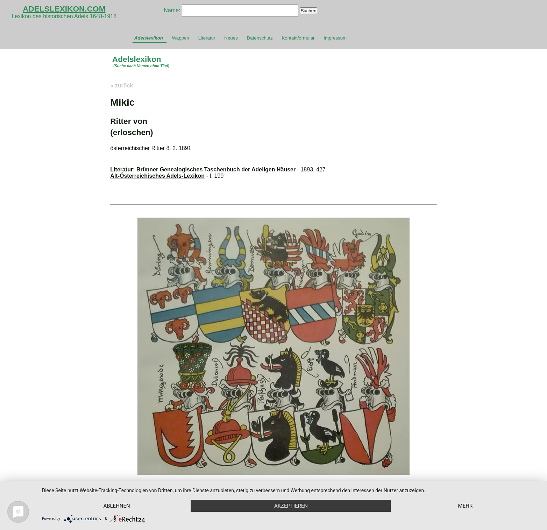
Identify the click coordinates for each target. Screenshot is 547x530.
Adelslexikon (148, 38)
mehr (465, 506)
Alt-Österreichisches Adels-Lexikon (157, 176)
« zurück (121, 86)
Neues (231, 38)
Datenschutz (260, 38)
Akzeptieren (291, 506)
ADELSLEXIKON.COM (64, 8)
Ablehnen (116, 506)
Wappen (180, 38)
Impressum (335, 38)
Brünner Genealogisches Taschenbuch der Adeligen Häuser (216, 169)
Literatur (206, 38)
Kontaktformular (298, 38)
